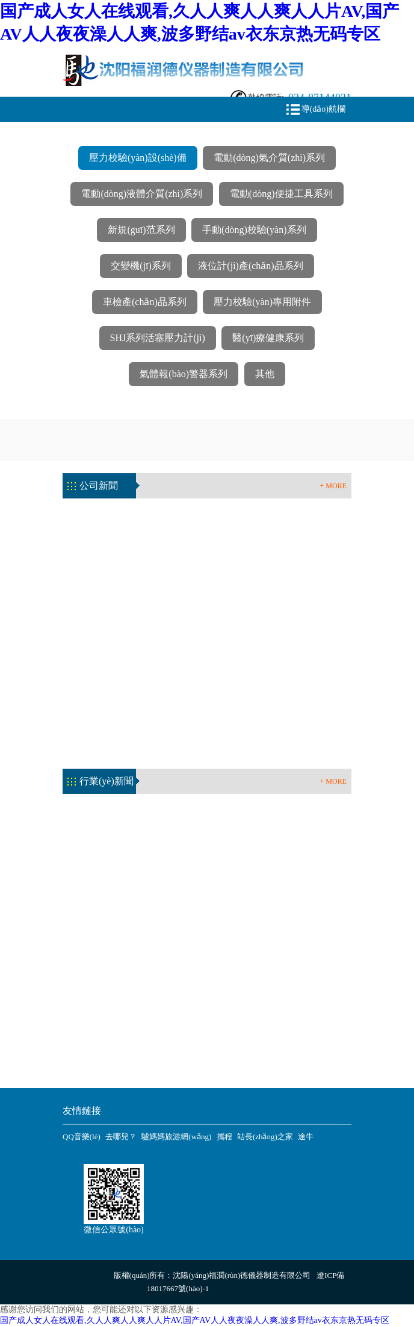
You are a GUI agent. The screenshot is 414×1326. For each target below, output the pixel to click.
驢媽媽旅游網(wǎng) (176, 1136)
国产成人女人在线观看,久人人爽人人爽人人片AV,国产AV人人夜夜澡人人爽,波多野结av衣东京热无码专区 (194, 1320)
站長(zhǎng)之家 (265, 1136)
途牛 (306, 1136)
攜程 (224, 1136)
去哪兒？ (121, 1136)
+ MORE (333, 486)
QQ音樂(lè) (81, 1136)
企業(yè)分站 (92, 1275)
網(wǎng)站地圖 (240, 1288)
